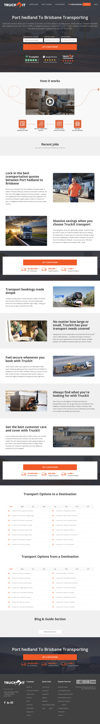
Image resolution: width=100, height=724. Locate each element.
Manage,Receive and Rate (77, 129)
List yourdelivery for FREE (22, 129)
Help (96, 4)
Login (43, 708)
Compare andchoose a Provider (59, 129)
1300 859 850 (75, 4)
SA (55, 506)
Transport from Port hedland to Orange (22, 525)
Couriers (60, 715)
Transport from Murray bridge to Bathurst (66, 520)
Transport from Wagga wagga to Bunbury (22, 588)
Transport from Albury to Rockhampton (22, 583)
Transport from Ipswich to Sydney (64, 539)
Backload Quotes (63, 687)
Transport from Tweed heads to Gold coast (67, 583)
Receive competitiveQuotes (40, 129)
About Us (29, 687)
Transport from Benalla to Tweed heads (22, 530)
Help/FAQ (45, 701)
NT (88, 506)
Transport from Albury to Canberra (21, 602)
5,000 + (71, 268)
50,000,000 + (33, 268)
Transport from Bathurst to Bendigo (65, 592)
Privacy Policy (30, 694)
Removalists (61, 712)
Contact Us (29, 705)
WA (44, 506)
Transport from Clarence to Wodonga (65, 602)
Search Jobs (33, 4)
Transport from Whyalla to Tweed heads (22, 520)
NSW (11, 506)
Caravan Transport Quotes (65, 694)
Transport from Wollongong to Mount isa (66, 597)
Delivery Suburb (66, 37)
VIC (33, 506)
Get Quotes (45, 690)
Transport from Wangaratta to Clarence (66, 511)
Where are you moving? (30, 37)
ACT (77, 506)
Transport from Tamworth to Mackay (21, 597)
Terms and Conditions (32, 690)
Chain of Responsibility (48, 705)
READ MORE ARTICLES (50, 632)
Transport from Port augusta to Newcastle (22, 511)
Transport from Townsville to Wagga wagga (23, 515)
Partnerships (29, 708)
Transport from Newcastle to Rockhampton (23, 607)
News (27, 701)
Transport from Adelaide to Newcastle (21, 539)
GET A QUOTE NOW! (50, 47)
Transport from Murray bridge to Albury (22, 535)
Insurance (29, 698)
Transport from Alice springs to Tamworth (66, 515)
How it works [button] (47, 4)
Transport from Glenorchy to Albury (21, 544)
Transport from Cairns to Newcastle (65, 544)
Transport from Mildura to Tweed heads (66, 525)
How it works (45, 687)
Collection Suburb (49, 37)
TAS (66, 506)
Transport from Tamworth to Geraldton (66, 588)
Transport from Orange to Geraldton (65, 607)
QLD (22, 506)
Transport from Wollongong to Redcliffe (66, 578)
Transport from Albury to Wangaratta (21, 573)
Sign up (51, 708)
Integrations (29, 712)
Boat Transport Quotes (64, 698)
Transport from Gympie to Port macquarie (67, 535)
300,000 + (52, 268)
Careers (28, 715)
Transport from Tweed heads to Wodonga (22, 592)
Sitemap (44, 698)
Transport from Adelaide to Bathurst (65, 530)
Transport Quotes (63, 708)
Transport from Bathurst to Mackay (65, 573)
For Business (60, 4)
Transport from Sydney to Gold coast (21, 578)
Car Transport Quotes (64, 690)
